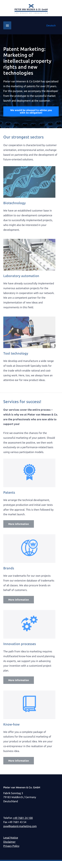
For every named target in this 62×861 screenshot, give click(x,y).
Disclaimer (9, 841)
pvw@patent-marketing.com (20, 826)
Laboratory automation (21, 276)
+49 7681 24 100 (23, 818)
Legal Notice (10, 837)
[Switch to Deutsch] (51, 25)
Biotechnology (14, 203)
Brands (8, 568)
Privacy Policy (11, 846)
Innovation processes (19, 644)
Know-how (11, 724)
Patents (9, 492)
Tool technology (15, 353)
